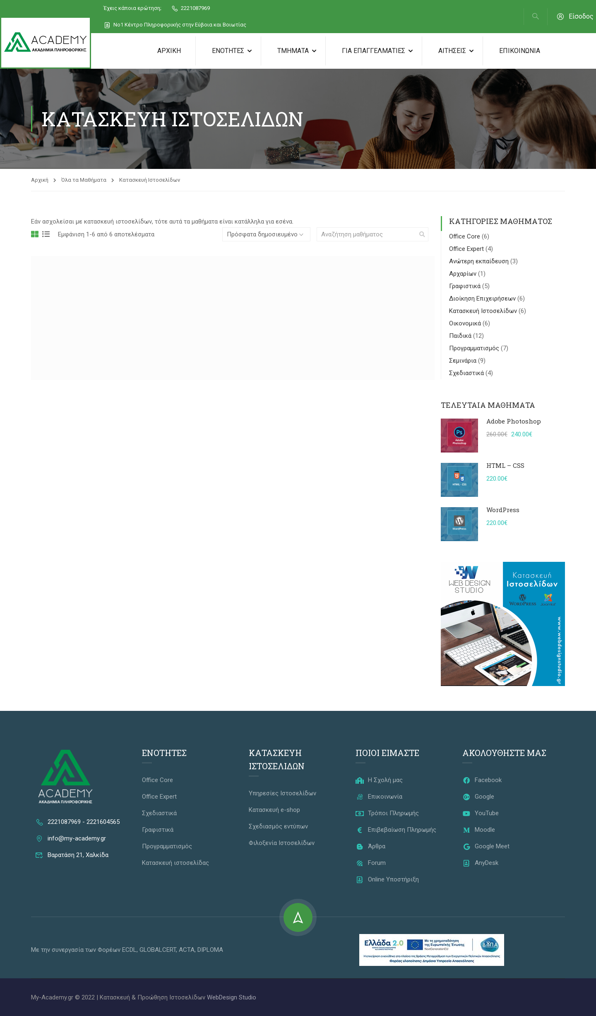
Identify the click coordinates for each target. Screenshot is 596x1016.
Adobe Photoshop (513, 421)
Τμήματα (293, 51)
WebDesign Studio (231, 997)
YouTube (480, 813)
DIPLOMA (210, 949)
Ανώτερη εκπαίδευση (479, 261)
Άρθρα (370, 846)
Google (478, 796)
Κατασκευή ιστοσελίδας (175, 863)
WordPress (502, 510)
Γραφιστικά (465, 286)
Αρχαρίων (463, 273)
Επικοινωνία (519, 51)
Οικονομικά (466, 323)
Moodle (478, 829)
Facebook (482, 780)
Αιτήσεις (452, 51)
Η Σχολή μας (379, 780)
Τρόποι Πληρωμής (387, 813)
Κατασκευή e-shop (274, 810)
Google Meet (485, 846)
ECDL (129, 949)
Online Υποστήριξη (387, 879)
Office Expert (467, 249)
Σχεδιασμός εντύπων (278, 826)
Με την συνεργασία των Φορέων (76, 949)
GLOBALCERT (157, 949)
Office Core (465, 236)
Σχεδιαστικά (467, 373)
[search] (422, 234)
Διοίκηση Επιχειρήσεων (483, 298)
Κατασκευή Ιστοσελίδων (484, 311)
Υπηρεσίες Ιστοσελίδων (282, 793)
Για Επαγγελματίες (373, 51)
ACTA (187, 949)
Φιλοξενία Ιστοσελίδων (282, 843)
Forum (371, 863)
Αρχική (169, 51)
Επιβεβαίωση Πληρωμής (396, 829)
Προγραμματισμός (475, 348)
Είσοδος (575, 16)
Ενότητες (228, 51)
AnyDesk (480, 863)
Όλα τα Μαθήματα (83, 180)
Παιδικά (461, 335)
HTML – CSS (505, 465)
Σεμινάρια (463, 360)
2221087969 (190, 8)
